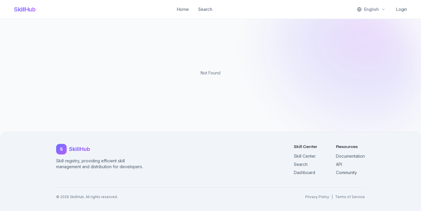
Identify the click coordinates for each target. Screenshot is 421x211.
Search (205, 9)
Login (401, 9)
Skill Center (305, 156)
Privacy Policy (317, 197)
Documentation (350, 156)
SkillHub (24, 9)
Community (346, 172)
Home (183, 9)
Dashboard (304, 172)
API (339, 164)
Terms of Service (350, 197)
